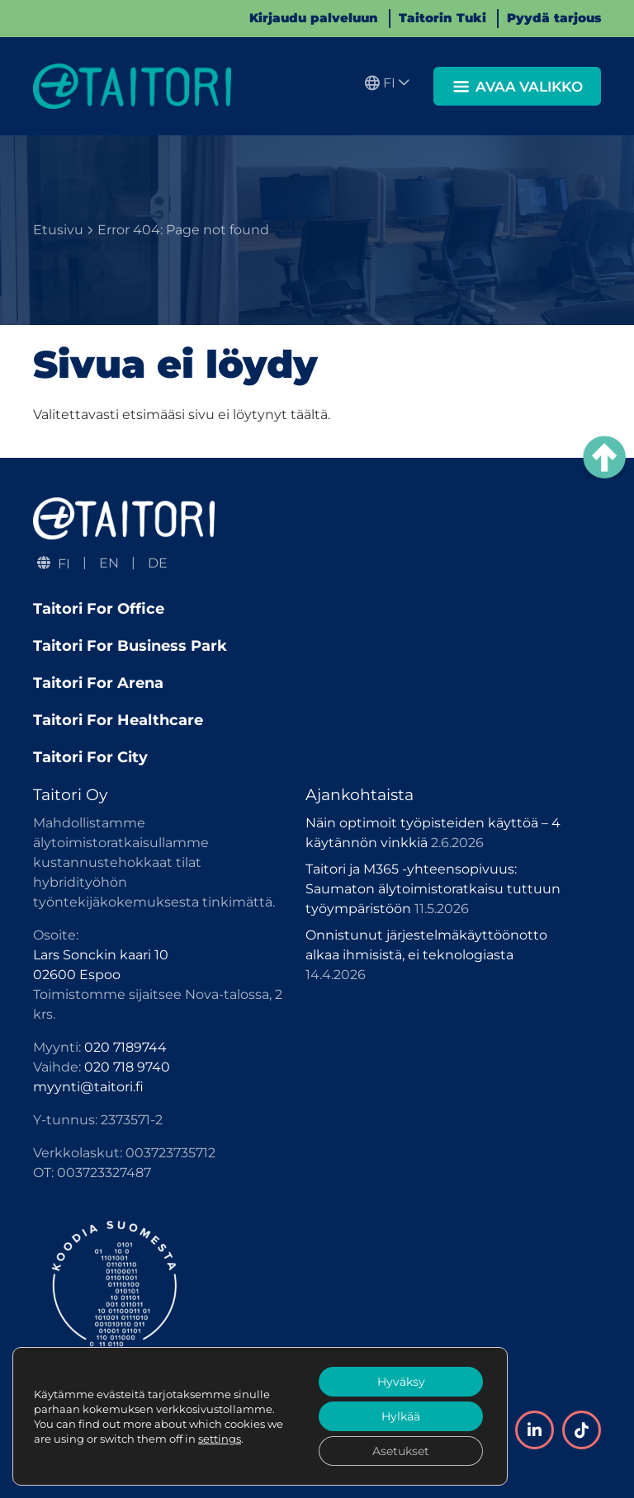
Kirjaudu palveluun (313, 18)
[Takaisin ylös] (604, 457)
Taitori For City (90, 757)
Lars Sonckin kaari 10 (100, 955)
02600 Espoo (77, 974)
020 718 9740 (127, 1067)
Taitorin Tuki (442, 18)
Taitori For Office (98, 609)
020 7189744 (125, 1047)
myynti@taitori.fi (88, 1087)
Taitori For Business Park (130, 646)
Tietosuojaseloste (90, 1446)
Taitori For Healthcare (118, 720)
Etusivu (58, 230)
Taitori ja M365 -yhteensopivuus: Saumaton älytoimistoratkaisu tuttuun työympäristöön (433, 888)
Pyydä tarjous (554, 18)
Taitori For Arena (98, 683)
